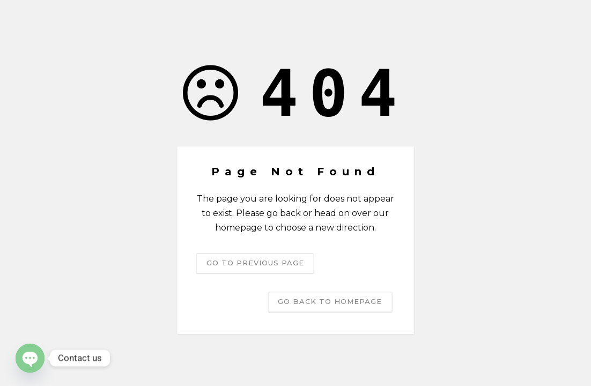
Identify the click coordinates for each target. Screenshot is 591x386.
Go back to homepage (330, 301)
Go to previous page (255, 262)
